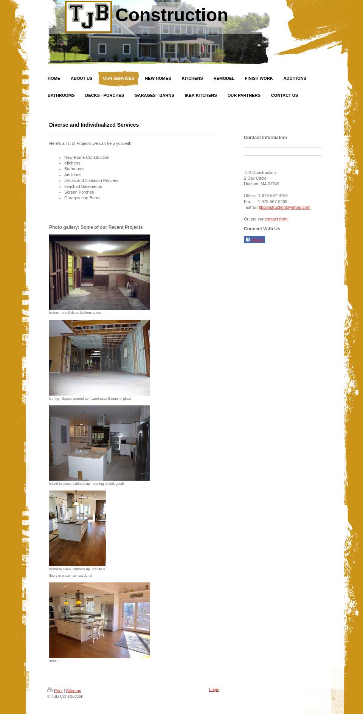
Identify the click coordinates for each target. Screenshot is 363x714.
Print (55, 690)
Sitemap (73, 690)
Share (254, 239)
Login (214, 689)
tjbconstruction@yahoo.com (284, 207)
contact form (276, 219)
